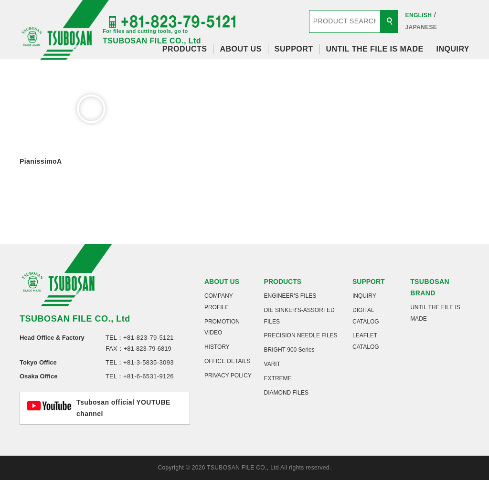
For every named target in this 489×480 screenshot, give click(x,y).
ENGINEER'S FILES (290, 295)
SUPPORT (294, 49)
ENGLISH (418, 15)
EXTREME (278, 378)
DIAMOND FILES (286, 392)
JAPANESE (421, 27)
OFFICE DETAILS (227, 361)
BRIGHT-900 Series (289, 349)
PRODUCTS (184, 49)
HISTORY (217, 347)
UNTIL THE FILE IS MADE (375, 49)
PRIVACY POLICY (228, 375)
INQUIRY (452, 49)
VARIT (272, 364)
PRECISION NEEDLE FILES (301, 335)
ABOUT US (240, 49)
